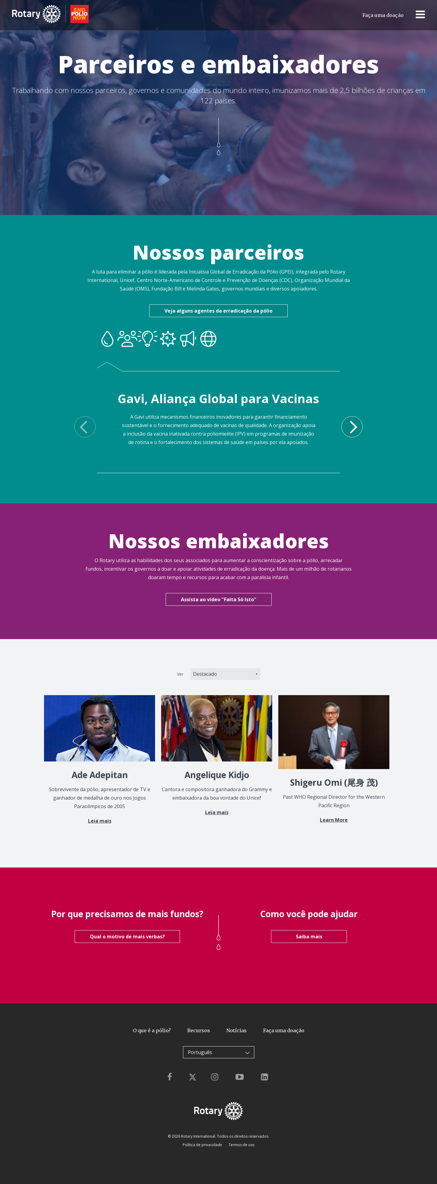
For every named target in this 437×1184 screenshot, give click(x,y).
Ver (180, 674)
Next (352, 426)
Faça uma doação (383, 15)
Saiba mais (309, 936)
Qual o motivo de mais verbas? (127, 936)
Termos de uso (241, 1144)
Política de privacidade (202, 1144)
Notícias (236, 1030)
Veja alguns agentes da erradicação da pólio (218, 310)
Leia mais (99, 821)
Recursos (198, 1030)
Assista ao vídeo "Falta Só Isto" (218, 599)
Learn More (334, 820)
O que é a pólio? (152, 1030)
